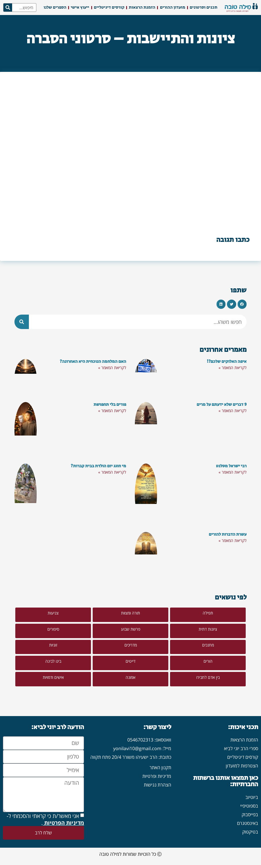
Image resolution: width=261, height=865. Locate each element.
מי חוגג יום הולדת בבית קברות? (98, 466)
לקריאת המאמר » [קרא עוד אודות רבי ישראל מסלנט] (233, 472)
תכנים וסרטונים (203, 7)
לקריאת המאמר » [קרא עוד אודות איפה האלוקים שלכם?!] (233, 367)
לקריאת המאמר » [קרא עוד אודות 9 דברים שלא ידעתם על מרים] (233, 410)
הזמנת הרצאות (142, 7)
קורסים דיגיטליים (109, 7)
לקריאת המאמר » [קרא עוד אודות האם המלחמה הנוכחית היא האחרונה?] (112, 367)
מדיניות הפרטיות (63, 823)
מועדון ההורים (172, 7)
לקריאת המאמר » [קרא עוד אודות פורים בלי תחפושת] (112, 410)
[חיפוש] (7, 7)
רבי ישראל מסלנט (231, 466)
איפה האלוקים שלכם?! (227, 361)
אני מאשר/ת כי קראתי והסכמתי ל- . (45, 819)
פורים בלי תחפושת (110, 404)
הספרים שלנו (55, 7)
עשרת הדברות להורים (228, 534)
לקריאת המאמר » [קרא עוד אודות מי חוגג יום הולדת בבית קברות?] (112, 472)
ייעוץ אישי (80, 7)
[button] (242, 304)
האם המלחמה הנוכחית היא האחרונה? (93, 361)
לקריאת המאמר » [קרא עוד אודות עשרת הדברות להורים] (233, 540)
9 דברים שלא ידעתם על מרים (222, 404)
